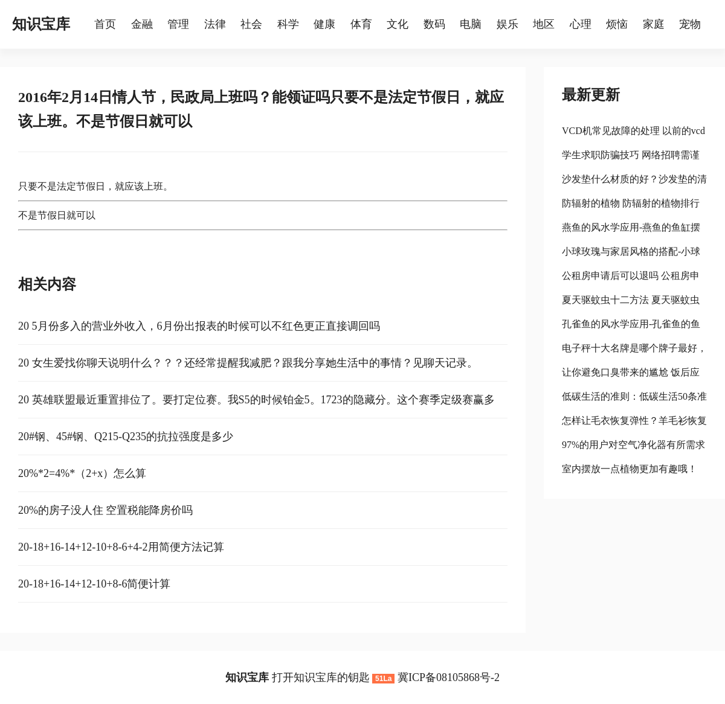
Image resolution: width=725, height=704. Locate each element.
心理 (580, 24)
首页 (105, 24)
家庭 (654, 24)
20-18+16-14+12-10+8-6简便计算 (94, 584)
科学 (288, 24)
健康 (324, 24)
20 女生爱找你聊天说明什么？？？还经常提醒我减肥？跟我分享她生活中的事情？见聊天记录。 (248, 363)
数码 (434, 24)
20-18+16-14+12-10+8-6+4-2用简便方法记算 (121, 547)
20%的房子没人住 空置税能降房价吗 (105, 510)
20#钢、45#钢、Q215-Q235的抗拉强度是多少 (125, 436)
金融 (142, 24)
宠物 (690, 24)
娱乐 (507, 24)
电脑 (471, 24)
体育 (361, 24)
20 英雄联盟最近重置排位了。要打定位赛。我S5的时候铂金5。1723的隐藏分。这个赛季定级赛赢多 (256, 400)
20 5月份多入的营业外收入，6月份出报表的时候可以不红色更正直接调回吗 (199, 326)
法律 (215, 24)
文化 (397, 24)
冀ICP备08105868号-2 (449, 677)
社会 (251, 24)
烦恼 (617, 24)
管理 (178, 24)
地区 (544, 24)
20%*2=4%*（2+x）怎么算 (82, 473)
